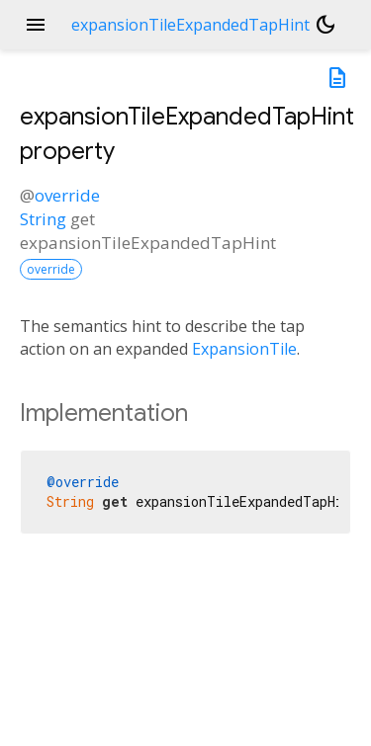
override (67, 195)
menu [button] (35, 25)
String (43, 218)
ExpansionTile (244, 349)
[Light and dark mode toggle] (325, 25)
